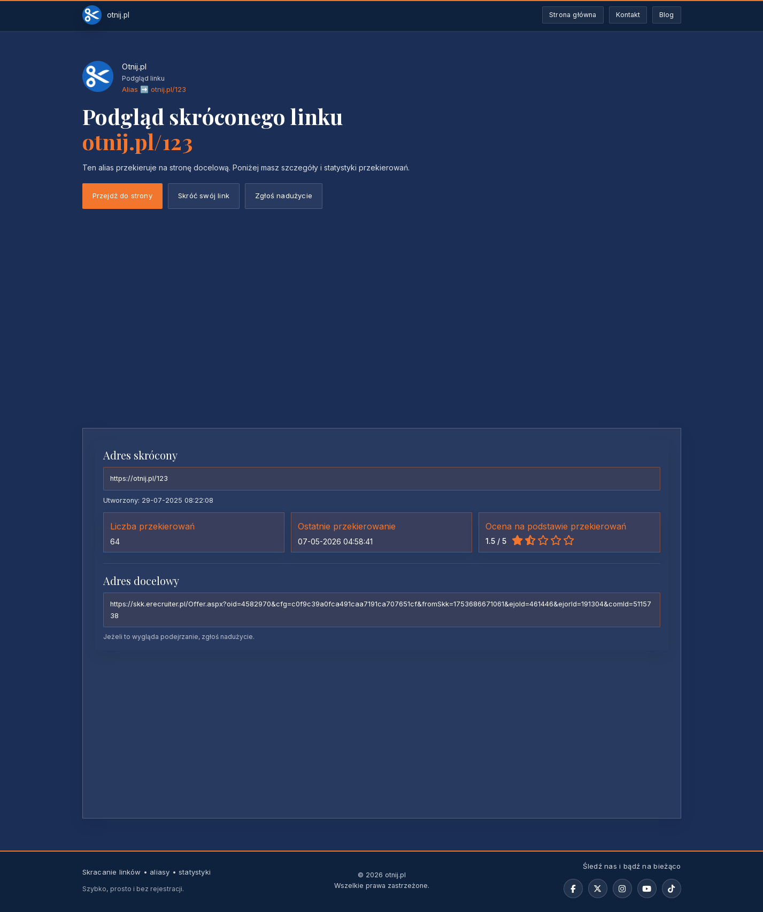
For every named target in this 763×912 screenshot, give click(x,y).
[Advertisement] (381, 340)
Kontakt (628, 15)
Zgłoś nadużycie (283, 195)
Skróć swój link (203, 195)
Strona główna (573, 15)
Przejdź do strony (122, 195)
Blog (666, 15)
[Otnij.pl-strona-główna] (106, 15)
